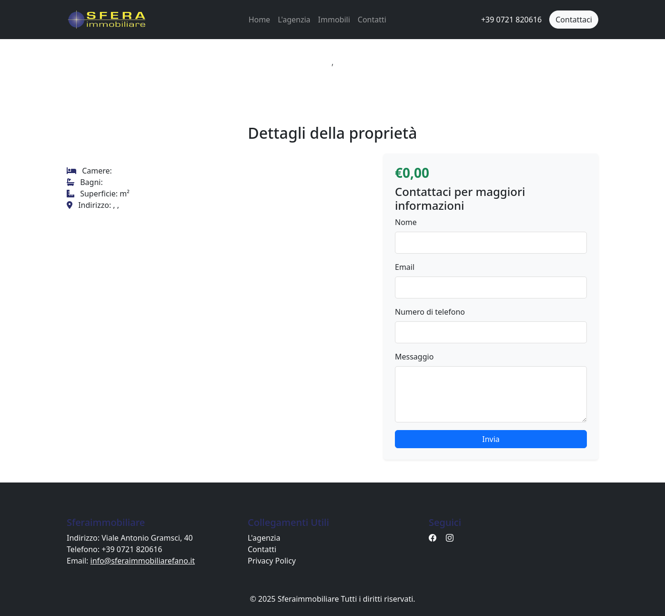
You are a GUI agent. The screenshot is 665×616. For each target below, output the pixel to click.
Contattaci (573, 19)
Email (404, 267)
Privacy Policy (272, 560)
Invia (491, 439)
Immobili (334, 19)
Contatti (372, 19)
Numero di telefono (430, 312)
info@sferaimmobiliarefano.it (143, 560)
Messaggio (414, 356)
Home (260, 19)
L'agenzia (294, 19)
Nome (406, 222)
